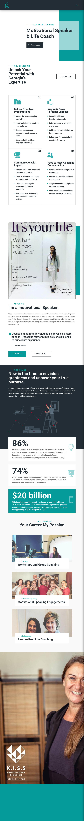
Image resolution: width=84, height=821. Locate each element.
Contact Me (66, 77)
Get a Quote (35, 46)
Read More (17, 354)
